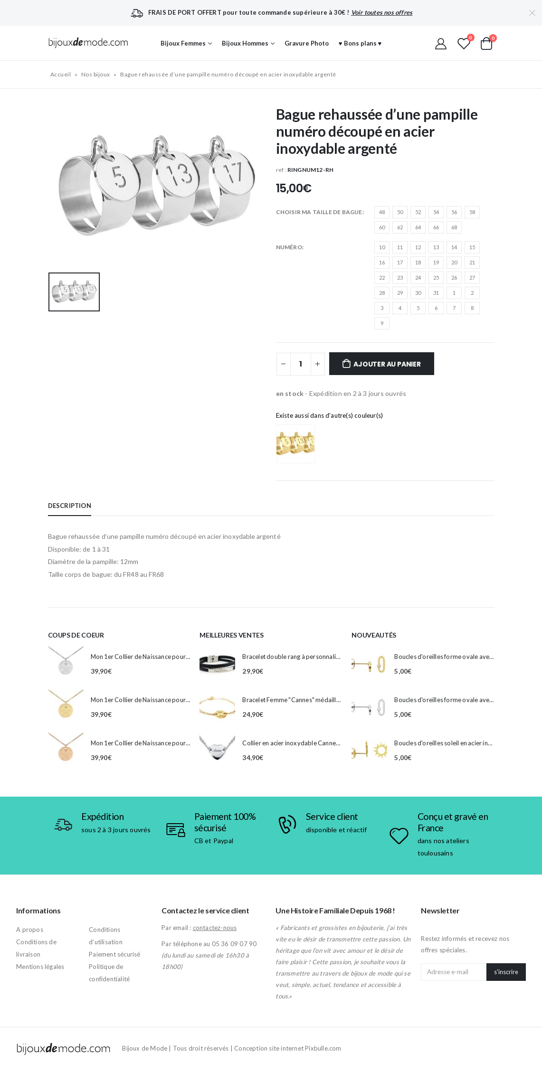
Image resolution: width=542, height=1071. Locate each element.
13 (436, 247)
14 (454, 247)
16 (382, 262)
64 (418, 227)
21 (472, 262)
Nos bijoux (95, 74)
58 (472, 212)
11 (400, 247)
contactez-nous (215, 927)
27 (472, 277)
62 (400, 227)
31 (436, 293)
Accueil (60, 74)
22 (382, 277)
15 (472, 247)
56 (454, 212)
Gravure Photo (307, 43)
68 (454, 227)
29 (400, 293)
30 (418, 293)
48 (382, 212)
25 (436, 277)
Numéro (289, 247)
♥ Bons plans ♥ (360, 43)
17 (400, 262)
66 (436, 227)
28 (382, 293)
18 (418, 262)
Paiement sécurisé (114, 954)
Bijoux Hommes (245, 43)
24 (418, 277)
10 (382, 247)
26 (454, 277)
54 (436, 212)
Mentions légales (40, 966)
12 (418, 247)
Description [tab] (69, 505)
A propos (29, 929)
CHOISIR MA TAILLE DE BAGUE (319, 212)
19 (436, 262)
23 (400, 277)
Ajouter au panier (386, 364)
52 (418, 212)
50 (400, 212)
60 (382, 227)
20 (454, 262)
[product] (66, 664)
